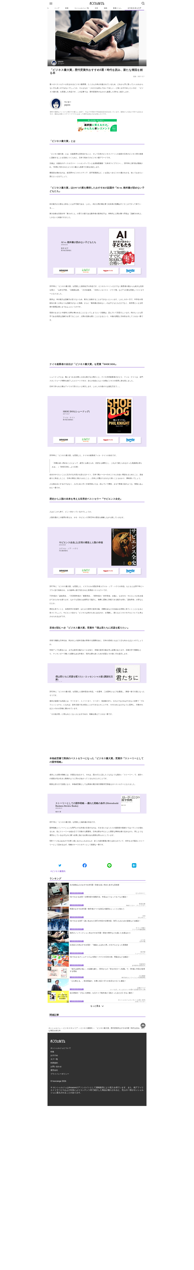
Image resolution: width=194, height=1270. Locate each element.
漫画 (105, 8)
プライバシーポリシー (59, 1142)
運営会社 (54, 1138)
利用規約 (54, 1131)
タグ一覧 (54, 1127)
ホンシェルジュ (54, 1096)
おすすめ (54, 1123)
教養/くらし (117, 8)
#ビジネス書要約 (57, 904)
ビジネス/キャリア (134, 8)
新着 (66, 8)
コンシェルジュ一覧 (81, 8)
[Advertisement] (97, 378)
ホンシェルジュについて (60, 1116)
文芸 (96, 8)
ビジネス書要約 (86, 1096)
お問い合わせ (56, 1134)
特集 (52, 1119)
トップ (56, 8)
